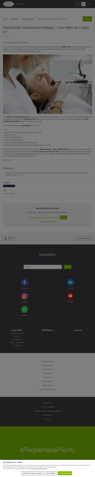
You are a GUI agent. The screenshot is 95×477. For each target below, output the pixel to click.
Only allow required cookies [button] (32, 473)
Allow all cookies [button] (65, 473)
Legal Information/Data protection (39, 468)
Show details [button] (50, 473)
